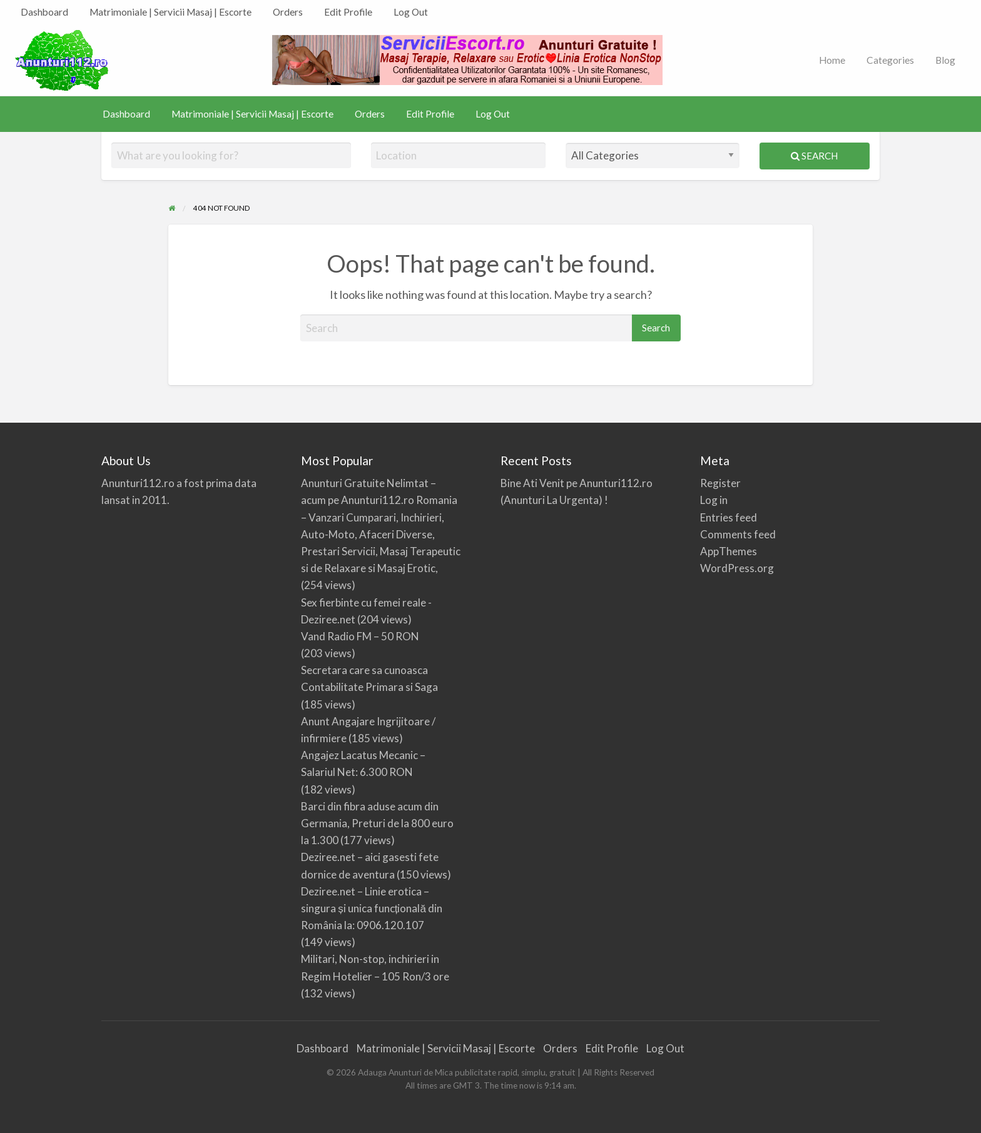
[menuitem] (44, 12)
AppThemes (728, 551)
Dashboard (44, 12)
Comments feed (738, 534)
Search (814, 155)
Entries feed (728, 517)
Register (720, 483)
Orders (288, 12)
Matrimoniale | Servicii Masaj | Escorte (170, 12)
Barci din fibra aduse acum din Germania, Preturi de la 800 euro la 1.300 (377, 823)
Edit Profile (348, 12)
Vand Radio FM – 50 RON (360, 636)
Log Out (411, 12)
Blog (945, 60)
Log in (714, 499)
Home (832, 60)
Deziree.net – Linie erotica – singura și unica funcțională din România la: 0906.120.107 (371, 908)
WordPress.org (737, 568)
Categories (890, 60)
